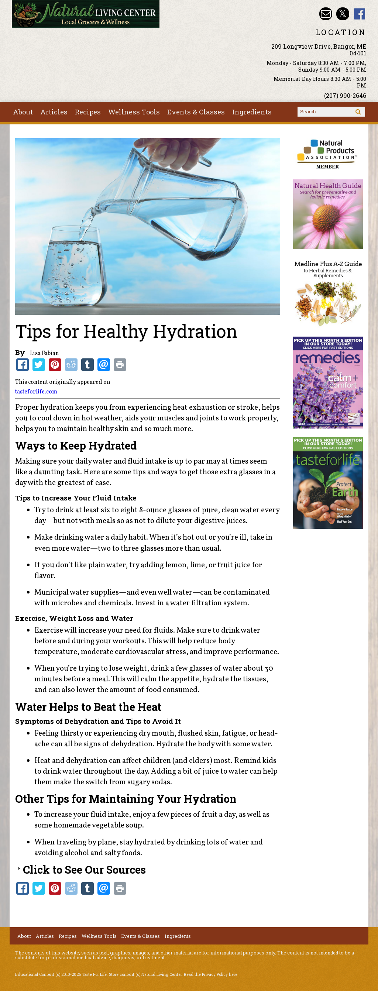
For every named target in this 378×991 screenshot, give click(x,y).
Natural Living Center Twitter (342, 13)
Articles (54, 111)
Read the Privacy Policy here (210, 974)
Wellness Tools (134, 111)
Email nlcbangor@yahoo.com (325, 13)
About (23, 111)
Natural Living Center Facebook (359, 13)
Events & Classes (196, 111)
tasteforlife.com (36, 392)
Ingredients (252, 111)
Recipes (88, 111)
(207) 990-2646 (345, 95)
